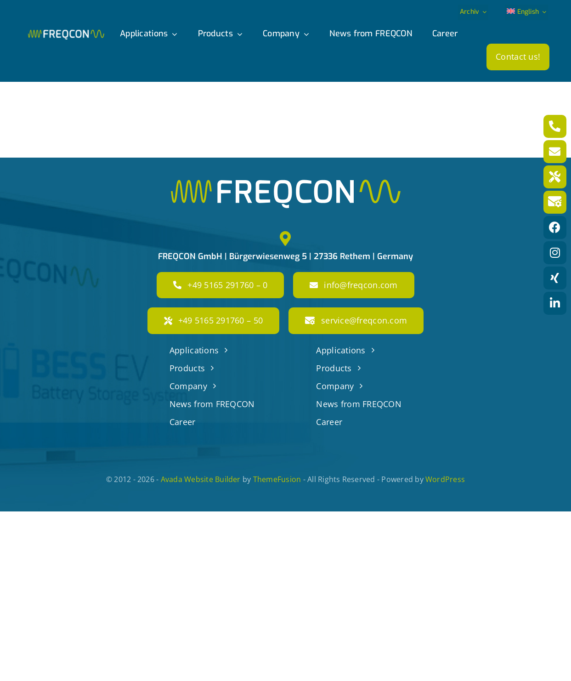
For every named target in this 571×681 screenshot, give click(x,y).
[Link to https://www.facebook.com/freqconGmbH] (554, 227)
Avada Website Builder (201, 479)
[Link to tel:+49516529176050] (554, 176)
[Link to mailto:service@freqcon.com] (554, 202)
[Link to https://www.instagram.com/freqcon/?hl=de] (554, 252)
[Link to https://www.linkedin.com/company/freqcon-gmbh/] (554, 303)
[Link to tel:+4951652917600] (554, 126)
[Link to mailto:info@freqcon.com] (554, 151)
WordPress (445, 479)
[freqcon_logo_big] (286, 183)
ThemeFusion (277, 479)
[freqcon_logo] (66, 33)
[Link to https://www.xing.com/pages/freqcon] (554, 278)
